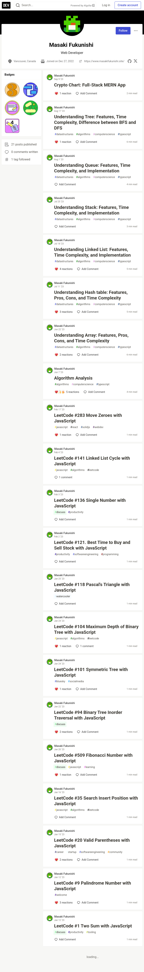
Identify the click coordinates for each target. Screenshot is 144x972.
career (59, 852)
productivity (75, 512)
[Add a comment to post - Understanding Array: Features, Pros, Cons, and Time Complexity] (63, 354)
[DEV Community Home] (6, 5)
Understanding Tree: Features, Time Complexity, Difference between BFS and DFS (95, 122)
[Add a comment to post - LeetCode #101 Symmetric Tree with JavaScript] (63, 689)
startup (71, 852)
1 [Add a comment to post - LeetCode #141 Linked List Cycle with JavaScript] (63, 477)
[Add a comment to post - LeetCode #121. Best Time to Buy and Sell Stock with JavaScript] (65, 562)
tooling (91, 932)
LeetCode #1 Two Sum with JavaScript (93, 926)
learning (89, 767)
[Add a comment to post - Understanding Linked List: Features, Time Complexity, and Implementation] (63, 269)
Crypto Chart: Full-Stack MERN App (90, 85)
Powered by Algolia (83, 5)
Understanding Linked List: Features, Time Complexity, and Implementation (92, 252)
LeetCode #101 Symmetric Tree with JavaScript (91, 672)
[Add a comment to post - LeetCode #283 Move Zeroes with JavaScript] (63, 434)
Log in (106, 5)
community (115, 852)
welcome (61, 895)
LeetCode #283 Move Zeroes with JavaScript (88, 418)
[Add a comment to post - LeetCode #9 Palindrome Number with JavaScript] (63, 902)
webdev (98, 427)
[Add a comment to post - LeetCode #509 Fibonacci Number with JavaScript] (63, 774)
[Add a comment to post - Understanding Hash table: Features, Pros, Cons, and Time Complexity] (63, 311)
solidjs (85, 427)
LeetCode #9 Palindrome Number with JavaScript (92, 885)
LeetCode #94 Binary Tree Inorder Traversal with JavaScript (88, 715)
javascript (61, 427)
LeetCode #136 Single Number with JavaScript (90, 503)
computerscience (104, 134)
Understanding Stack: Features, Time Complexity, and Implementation (91, 210)
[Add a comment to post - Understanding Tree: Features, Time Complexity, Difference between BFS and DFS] (63, 142)
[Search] (18, 5)
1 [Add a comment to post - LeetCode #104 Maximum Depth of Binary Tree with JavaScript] (84, 646)
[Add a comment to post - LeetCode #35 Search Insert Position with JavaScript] (65, 817)
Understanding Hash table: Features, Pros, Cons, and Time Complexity (91, 295)
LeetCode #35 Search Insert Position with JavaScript (96, 800)
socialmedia (76, 681)
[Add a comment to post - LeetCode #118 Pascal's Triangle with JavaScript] (65, 604)
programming (109, 554)
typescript (124, 134)
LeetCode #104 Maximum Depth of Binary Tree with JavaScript (96, 629)
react (74, 427)
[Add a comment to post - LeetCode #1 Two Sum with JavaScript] (65, 939)
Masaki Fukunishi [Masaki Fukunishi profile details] (64, 75)
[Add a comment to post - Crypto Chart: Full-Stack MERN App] (63, 93)
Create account (128, 5)
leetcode (93, 470)
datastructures (64, 134)
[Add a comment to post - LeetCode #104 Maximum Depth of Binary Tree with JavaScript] (63, 646)
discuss (60, 512)
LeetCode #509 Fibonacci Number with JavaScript (93, 758)
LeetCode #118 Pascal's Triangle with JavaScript (92, 587)
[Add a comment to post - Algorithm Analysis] (67, 392)
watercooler (62, 596)
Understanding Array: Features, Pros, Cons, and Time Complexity (91, 338)
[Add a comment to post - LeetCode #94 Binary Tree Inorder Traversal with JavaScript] (63, 731)
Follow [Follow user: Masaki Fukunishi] (123, 30)
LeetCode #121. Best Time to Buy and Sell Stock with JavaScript (92, 545)
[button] (12, 89)
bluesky (60, 681)
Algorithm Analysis (73, 378)
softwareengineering (85, 554)
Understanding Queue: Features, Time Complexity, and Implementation (92, 168)
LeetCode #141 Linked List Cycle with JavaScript (92, 461)
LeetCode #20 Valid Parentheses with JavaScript (92, 843)
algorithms (83, 134)
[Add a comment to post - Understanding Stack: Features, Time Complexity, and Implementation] (65, 226)
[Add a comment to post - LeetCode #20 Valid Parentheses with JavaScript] (63, 859)
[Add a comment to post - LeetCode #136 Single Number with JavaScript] (65, 519)
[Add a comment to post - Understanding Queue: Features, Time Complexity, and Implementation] (65, 184)
